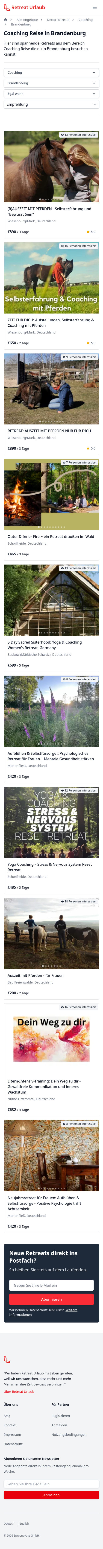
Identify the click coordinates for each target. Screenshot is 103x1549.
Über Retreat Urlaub (19, 1391)
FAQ (7, 1415)
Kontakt (9, 1425)
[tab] (40, 199)
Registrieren (61, 1415)
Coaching (86, 19)
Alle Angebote (27, 19)
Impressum (12, 1434)
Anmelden (59, 1425)
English (24, 1524)
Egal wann (52, 93)
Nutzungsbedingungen (69, 1434)
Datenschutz (13, 1444)
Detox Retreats (58, 19)
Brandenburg (21, 24)
